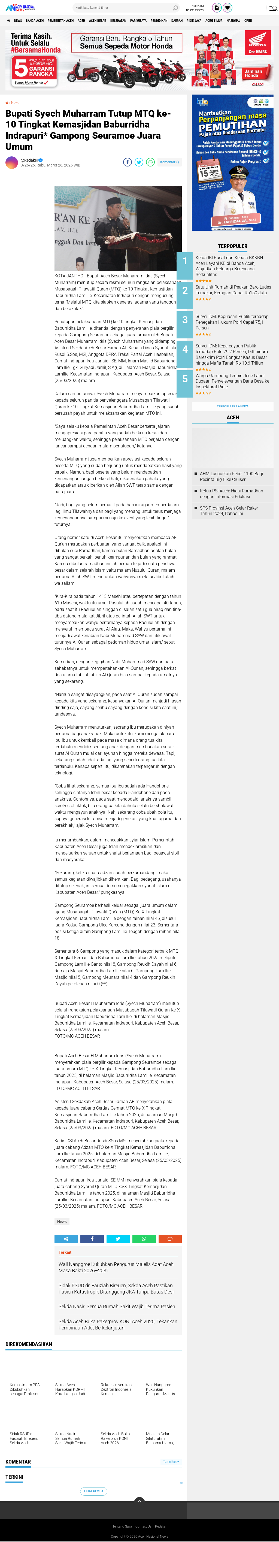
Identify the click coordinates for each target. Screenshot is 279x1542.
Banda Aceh (44, 21)
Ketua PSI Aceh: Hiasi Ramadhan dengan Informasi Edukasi (231, 481)
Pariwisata (174, 21)
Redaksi (164, 1527)
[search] (126, 8)
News (23, 21)
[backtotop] (139, 1502)
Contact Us (144, 1527)
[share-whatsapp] (150, 162)
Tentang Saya (120, 1527)
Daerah (223, 21)
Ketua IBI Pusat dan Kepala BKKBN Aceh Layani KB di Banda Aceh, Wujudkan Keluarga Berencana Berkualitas (237, 269)
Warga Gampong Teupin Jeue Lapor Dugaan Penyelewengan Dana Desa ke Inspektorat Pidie (240, 376)
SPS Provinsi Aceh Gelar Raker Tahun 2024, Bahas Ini (229, 498)
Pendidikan (200, 21)
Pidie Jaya (244, 21)
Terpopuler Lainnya (232, 394)
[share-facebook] (127, 162)
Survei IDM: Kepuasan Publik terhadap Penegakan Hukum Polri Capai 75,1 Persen (238, 318)
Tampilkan (171, 1462)
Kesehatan (148, 21)
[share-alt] (66, 1239)
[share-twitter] (139, 162)
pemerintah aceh (76, 21)
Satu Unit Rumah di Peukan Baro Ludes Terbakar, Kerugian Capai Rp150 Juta (240, 291)
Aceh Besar (123, 21)
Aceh (102, 21)
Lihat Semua (93, 1491)
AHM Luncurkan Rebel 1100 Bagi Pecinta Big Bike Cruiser (231, 464)
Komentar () (169, 162)
